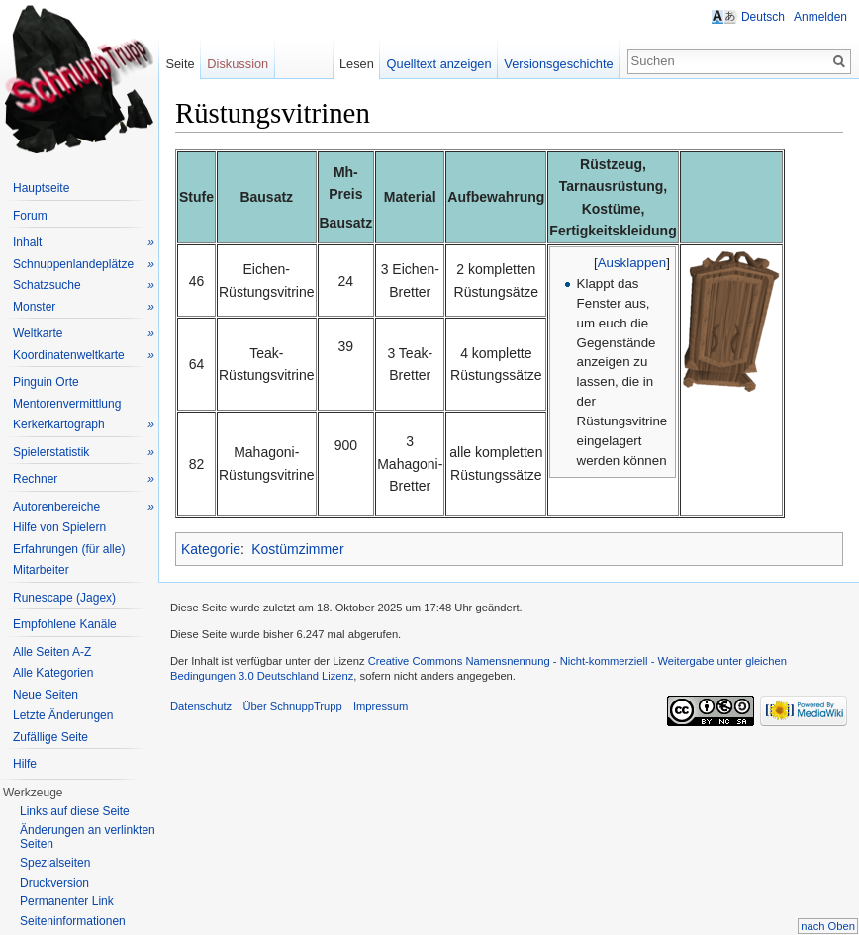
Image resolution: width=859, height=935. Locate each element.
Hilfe (25, 764)
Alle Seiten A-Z (52, 652)
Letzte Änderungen (63, 715)
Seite (179, 63)
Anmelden (820, 17)
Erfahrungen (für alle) (69, 549)
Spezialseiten (55, 863)
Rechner (83, 479)
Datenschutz (201, 706)
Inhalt (83, 242)
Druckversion (54, 882)
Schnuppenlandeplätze (83, 264)
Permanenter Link (67, 901)
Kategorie (210, 549)
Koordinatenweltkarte (83, 355)
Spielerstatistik (83, 452)
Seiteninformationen (73, 921)
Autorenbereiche (83, 507)
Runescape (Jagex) (64, 598)
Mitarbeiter (41, 570)
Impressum (380, 706)
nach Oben (828, 926)
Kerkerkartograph (83, 425)
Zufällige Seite (50, 737)
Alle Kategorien (53, 673)
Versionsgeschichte (558, 63)
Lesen (356, 63)
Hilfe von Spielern (59, 527)
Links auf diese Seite (75, 811)
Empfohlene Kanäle (65, 624)
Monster (83, 307)
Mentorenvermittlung (67, 404)
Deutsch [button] (763, 17)
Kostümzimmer (297, 549)
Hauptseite (41, 188)
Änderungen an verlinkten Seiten (87, 837)
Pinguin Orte (46, 382)
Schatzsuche (83, 285)
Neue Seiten (45, 694)
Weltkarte (83, 334)
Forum (30, 216)
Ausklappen (632, 262)
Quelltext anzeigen (439, 63)
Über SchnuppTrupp (291, 706)
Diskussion (237, 63)
